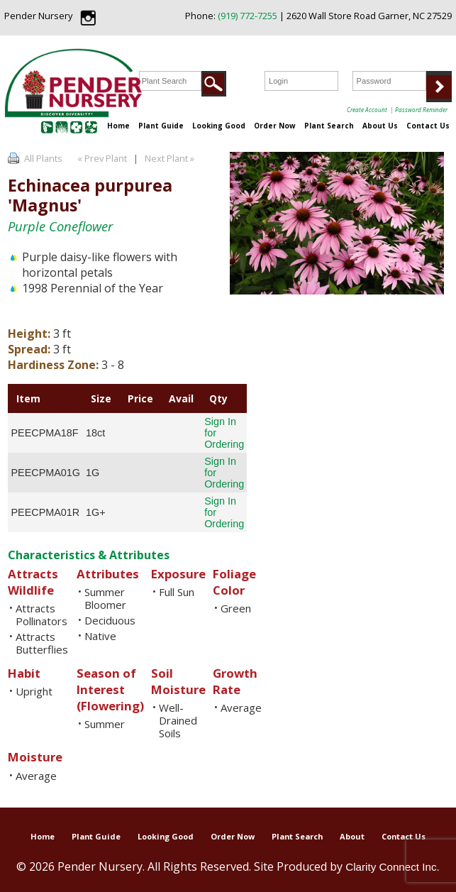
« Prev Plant (101, 158)
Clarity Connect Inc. (392, 867)
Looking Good (218, 126)
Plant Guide (161, 126)
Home (118, 126)
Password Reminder (421, 110)
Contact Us (428, 126)
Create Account (367, 110)
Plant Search (329, 126)
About (352, 836)
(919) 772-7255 (247, 15)
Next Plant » (170, 158)
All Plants (43, 158)
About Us (380, 126)
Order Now (275, 126)
